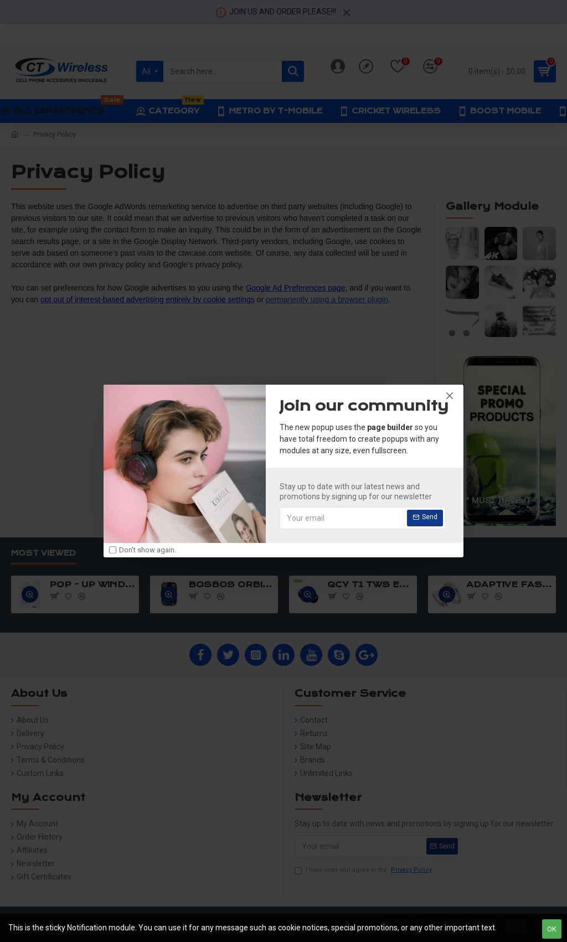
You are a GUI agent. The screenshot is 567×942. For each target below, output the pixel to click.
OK (551, 929)
